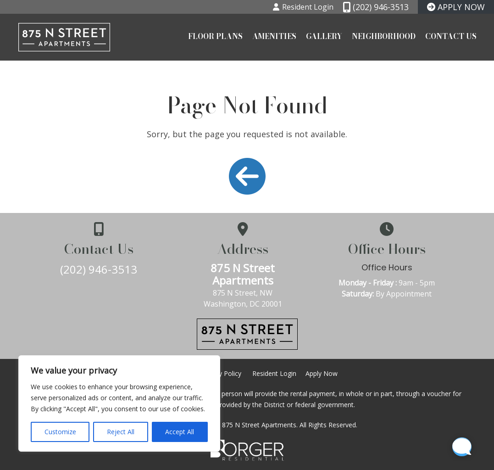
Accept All (179, 431)
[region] (119, 403)
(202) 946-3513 (100, 269)
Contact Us (451, 36)
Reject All (120, 431)
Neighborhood (384, 36)
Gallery (324, 36)
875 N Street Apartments (247, 274)
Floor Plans (215, 36)
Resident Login (274, 373)
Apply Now (321, 373)
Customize (60, 431)
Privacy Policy (221, 373)
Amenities (274, 36)
